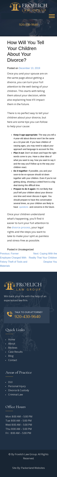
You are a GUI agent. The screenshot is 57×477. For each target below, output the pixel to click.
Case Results (15, 351)
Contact (12, 360)
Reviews (12, 347)
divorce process (21, 227)
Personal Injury (17, 386)
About (11, 343)
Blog (11, 356)
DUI (10, 382)
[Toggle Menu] (52, 16)
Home (11, 339)
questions (23, 207)
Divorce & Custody (18, 390)
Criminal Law (15, 394)
